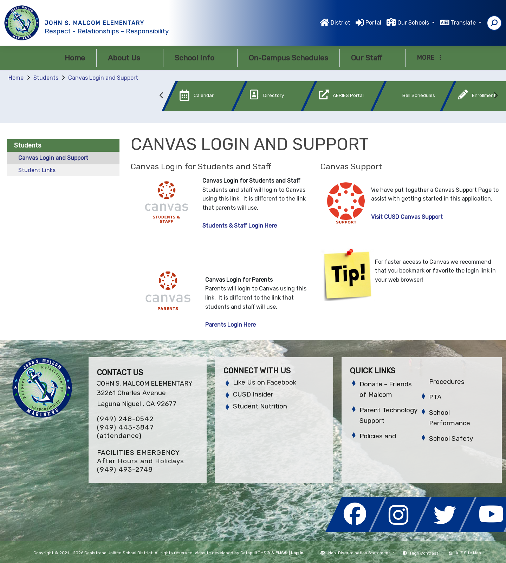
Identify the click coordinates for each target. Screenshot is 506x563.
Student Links (37, 170)
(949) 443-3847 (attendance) (125, 431)
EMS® (281, 552)
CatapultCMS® (255, 552)
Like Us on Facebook (264, 382)
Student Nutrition (260, 406)
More (429, 57)
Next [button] (495, 96)
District (340, 22)
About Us (130, 57)
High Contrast (424, 553)
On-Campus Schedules (288, 57)
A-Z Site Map (465, 552)
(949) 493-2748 (125, 469)
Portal (373, 22)
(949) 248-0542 (125, 419)
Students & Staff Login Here (239, 225)
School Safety (451, 438)
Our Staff (372, 57)
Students (45, 77)
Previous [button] (162, 96)
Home (75, 57)
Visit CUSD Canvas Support (407, 217)
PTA (435, 397)
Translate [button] (464, 22)
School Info (200, 57)
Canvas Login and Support (103, 77)
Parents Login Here (230, 324)
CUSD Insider (253, 394)
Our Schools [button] (413, 22)
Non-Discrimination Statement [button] (359, 552)
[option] (193, 97)
